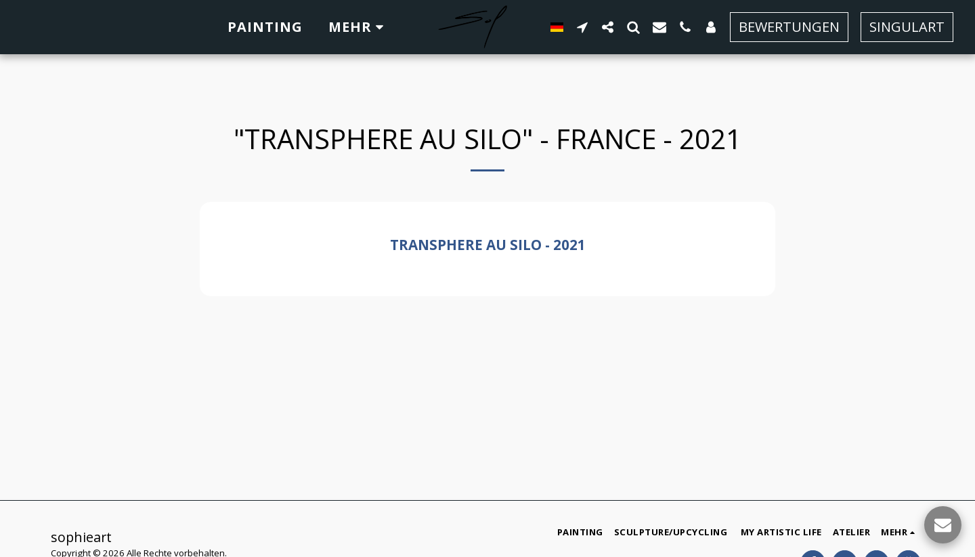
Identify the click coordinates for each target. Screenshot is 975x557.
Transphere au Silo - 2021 (488, 244)
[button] (582, 27)
